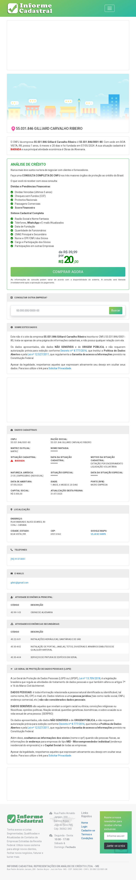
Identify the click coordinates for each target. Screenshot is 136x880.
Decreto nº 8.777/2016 (74, 350)
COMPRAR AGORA (68, 272)
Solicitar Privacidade (60, 368)
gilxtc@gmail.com (20, 582)
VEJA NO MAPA (98, 534)
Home (84, 822)
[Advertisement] (68, 45)
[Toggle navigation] (110, 8)
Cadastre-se (88, 830)
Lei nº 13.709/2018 (89, 678)
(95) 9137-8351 (18, 559)
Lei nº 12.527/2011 (38, 354)
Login (84, 826)
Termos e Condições (87, 836)
